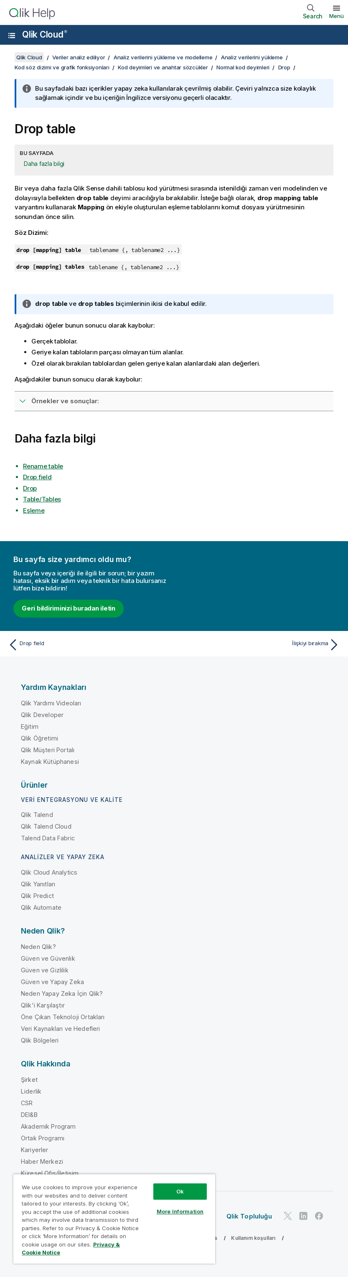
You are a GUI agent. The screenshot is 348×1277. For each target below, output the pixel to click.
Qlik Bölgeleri (39, 1040)
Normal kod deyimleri (242, 67)
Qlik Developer (42, 714)
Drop (284, 67)
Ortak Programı (42, 1138)
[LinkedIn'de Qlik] (303, 1215)
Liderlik (31, 1091)
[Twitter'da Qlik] (288, 1215)
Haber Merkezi (42, 1161)
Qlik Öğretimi (39, 738)
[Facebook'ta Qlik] (319, 1215)
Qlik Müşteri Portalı (47, 749)
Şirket (29, 1079)
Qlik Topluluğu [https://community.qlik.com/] (249, 1216)
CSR (27, 1103)
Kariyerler (34, 1149)
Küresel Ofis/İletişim (50, 1173)
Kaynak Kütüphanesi (50, 761)
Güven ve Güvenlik (48, 958)
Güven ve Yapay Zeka (52, 981)
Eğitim (29, 726)
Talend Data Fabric (48, 838)
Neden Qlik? (38, 946)
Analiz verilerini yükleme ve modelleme (163, 57)
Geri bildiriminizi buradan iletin (68, 608)
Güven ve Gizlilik (45, 970)
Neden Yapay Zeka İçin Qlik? (62, 993)
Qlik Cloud (44, 34)
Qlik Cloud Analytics (49, 872)
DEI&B (29, 1114)
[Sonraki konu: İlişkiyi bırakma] (260, 644)
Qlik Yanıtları (38, 884)
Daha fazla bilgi (44, 163)
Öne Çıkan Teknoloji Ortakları (63, 1016)
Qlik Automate (41, 907)
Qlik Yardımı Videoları (51, 703)
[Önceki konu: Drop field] (88, 644)
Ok (180, 1191)
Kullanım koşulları (253, 1238)
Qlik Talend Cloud (46, 826)
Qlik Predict (37, 895)
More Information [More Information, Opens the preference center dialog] (180, 1211)
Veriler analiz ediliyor (78, 57)
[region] (114, 1219)
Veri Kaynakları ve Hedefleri (60, 1028)
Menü (336, 16)
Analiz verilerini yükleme (252, 57)
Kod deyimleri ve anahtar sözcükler (163, 67)
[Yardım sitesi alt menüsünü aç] (11, 35)
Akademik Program (48, 1126)
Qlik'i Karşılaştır (43, 1005)
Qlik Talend (37, 814)
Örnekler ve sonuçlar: (65, 401)
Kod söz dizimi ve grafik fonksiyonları (62, 67)
